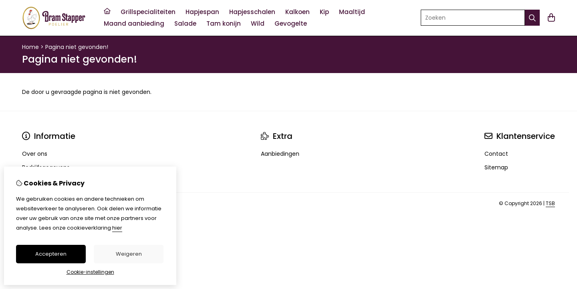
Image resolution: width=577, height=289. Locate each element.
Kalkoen (297, 12)
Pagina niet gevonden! (76, 47)
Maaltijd (352, 12)
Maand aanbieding (134, 23)
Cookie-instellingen (90, 272)
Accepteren (51, 254)
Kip (324, 12)
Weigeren (129, 254)
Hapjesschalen (252, 12)
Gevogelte (290, 23)
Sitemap (496, 167)
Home (30, 47)
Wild (257, 23)
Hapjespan (202, 12)
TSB (550, 203)
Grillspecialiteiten (148, 12)
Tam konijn (223, 23)
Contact (496, 154)
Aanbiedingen (280, 154)
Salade (185, 23)
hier (117, 228)
